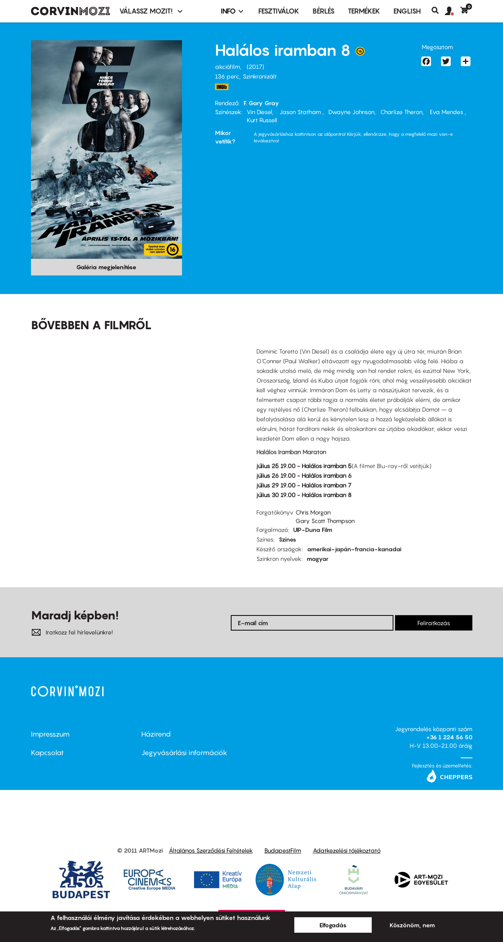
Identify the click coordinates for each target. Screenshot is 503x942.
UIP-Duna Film (312, 529)
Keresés (438, 10)
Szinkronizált (260, 76)
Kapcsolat (47, 753)
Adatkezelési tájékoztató (347, 850)
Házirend (156, 734)
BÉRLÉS (323, 11)
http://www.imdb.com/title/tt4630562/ (222, 87)
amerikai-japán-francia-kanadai (354, 548)
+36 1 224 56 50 (449, 736)
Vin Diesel (259, 111)
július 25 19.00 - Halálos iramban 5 (304, 465)
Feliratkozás (433, 622)
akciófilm (227, 66)
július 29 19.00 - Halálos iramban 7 (303, 485)
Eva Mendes (446, 111)
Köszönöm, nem (412, 924)
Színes (287, 539)
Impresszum (50, 734)
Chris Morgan (313, 512)
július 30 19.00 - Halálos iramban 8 (304, 494)
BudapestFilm (282, 850)
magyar (317, 558)
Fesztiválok (278, 11)
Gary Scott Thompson (325, 520)
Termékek (364, 11)
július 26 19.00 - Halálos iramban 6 (304, 475)
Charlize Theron (401, 111)
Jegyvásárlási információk (184, 753)
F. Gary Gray (261, 102)
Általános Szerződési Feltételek (211, 850)
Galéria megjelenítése (106, 266)
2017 (255, 66)
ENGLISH (407, 11)
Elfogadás (333, 924)
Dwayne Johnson (351, 111)
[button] (452, 11)
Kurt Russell (262, 119)
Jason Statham (300, 111)
